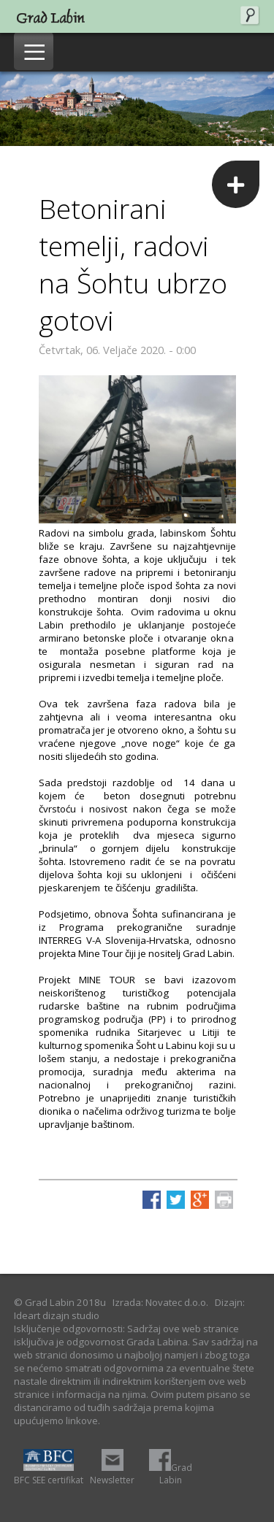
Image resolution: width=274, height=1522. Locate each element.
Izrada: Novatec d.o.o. (160, 1302)
